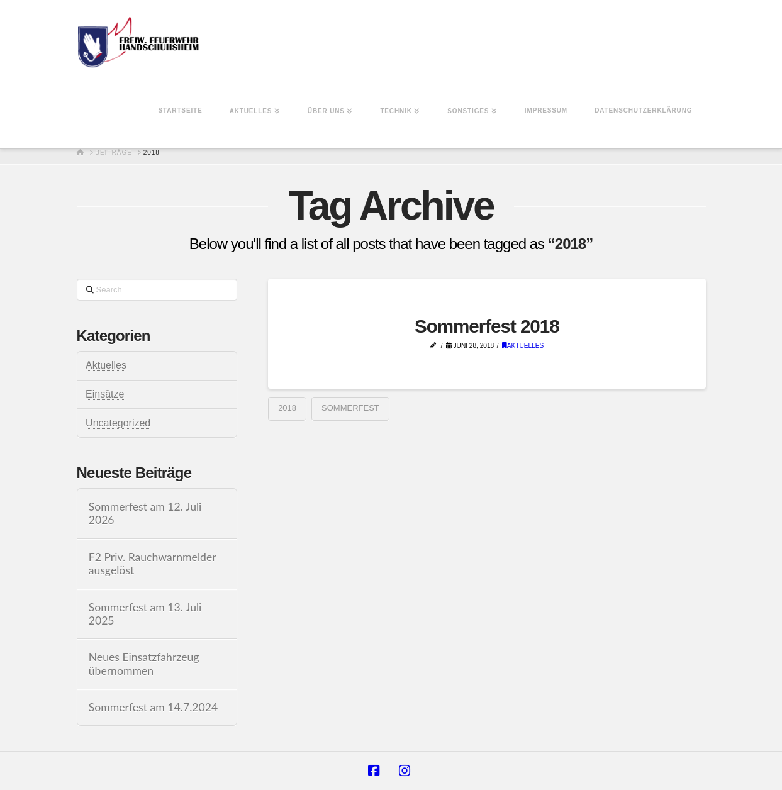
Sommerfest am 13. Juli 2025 (145, 614)
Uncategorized (118, 423)
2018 (287, 408)
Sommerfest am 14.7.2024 (153, 707)
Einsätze (105, 394)
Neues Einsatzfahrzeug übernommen (144, 663)
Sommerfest (350, 408)
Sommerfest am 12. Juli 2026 (145, 513)
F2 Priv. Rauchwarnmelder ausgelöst (152, 563)
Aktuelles (523, 345)
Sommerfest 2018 (487, 326)
